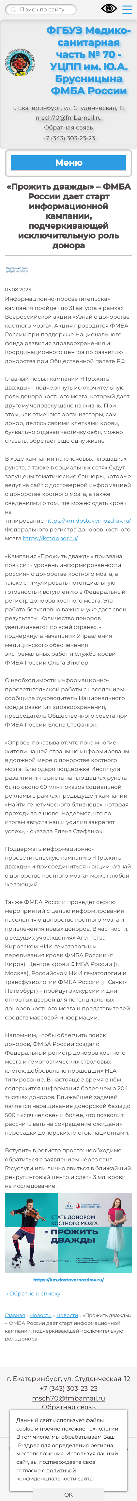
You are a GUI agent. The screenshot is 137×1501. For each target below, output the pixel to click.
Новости (41, 1315)
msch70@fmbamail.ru (69, 117)
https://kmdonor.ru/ (50, 538)
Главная (15, 1315)
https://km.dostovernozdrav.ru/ (88, 520)
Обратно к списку (32, 1293)
